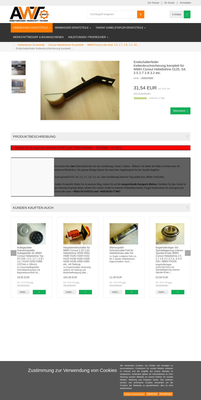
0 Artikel (176, 14)
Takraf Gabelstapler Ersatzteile (121, 27)
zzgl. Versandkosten (142, 93)
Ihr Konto (169, 2)
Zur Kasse (153, 2)
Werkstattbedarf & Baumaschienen (38, 37)
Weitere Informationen (134, 394)
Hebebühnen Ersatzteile (31, 27)
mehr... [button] (23, 292)
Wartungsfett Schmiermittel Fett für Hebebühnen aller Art (122, 250)
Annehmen (166, 394)
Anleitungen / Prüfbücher (88, 37)
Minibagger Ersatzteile (73, 27)
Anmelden (185, 2)
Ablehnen (152, 394)
